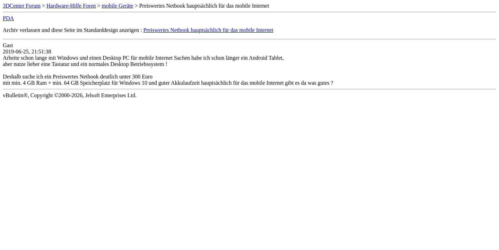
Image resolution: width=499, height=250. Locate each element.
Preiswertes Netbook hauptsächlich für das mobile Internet (208, 30)
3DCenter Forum (22, 6)
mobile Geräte (117, 6)
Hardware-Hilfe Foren (71, 6)
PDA (8, 18)
